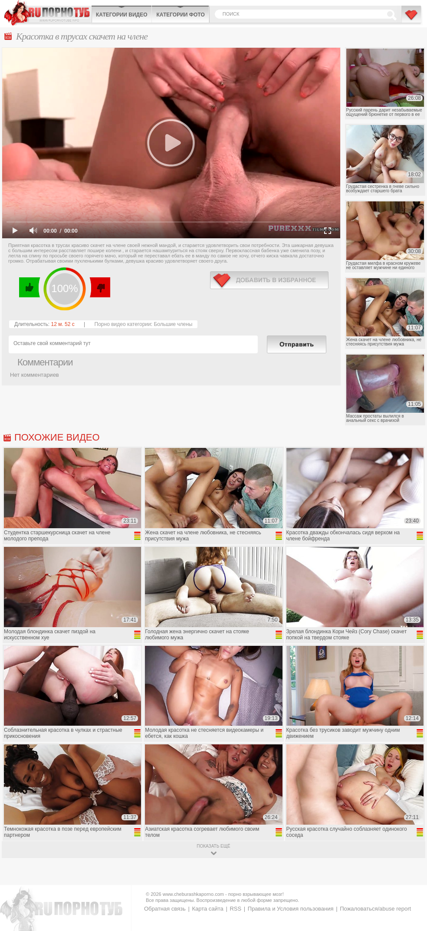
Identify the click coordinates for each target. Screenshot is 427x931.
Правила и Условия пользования (291, 908)
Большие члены (173, 324)
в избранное (269, 280)
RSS (235, 908)
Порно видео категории (123, 324)
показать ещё (213, 846)
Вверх (410, 873)
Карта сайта (207, 908)
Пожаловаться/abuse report (375, 908)
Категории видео (121, 15)
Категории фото (180, 15)
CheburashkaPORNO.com (47, 13)
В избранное (412, 19)
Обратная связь (165, 908)
